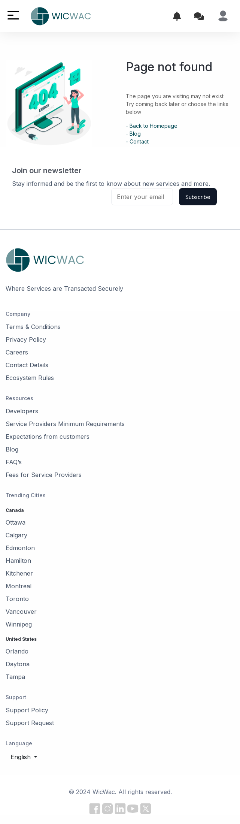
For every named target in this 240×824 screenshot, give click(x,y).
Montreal (18, 586)
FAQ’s (14, 462)
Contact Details (27, 365)
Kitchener (19, 573)
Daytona (18, 664)
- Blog (133, 133)
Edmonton (20, 548)
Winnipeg (19, 624)
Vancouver (21, 611)
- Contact (137, 141)
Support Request (30, 723)
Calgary (16, 535)
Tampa (15, 676)
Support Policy (27, 710)
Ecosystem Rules (30, 377)
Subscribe (197, 197)
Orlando (17, 651)
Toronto (17, 599)
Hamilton (18, 560)
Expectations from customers (47, 436)
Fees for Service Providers (44, 475)
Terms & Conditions (33, 326)
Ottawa (15, 522)
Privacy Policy (26, 339)
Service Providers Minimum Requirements (65, 424)
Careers (17, 352)
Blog (12, 449)
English (21, 757)
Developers (22, 411)
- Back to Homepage (151, 126)
